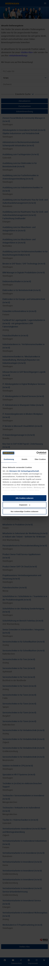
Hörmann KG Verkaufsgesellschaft (24, 471)
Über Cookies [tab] (40, 459)
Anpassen (24, 505)
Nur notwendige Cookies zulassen (24, 511)
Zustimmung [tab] (9, 459)
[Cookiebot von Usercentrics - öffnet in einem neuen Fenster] (36, 453)
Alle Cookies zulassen (24, 498)
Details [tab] (24, 459)
